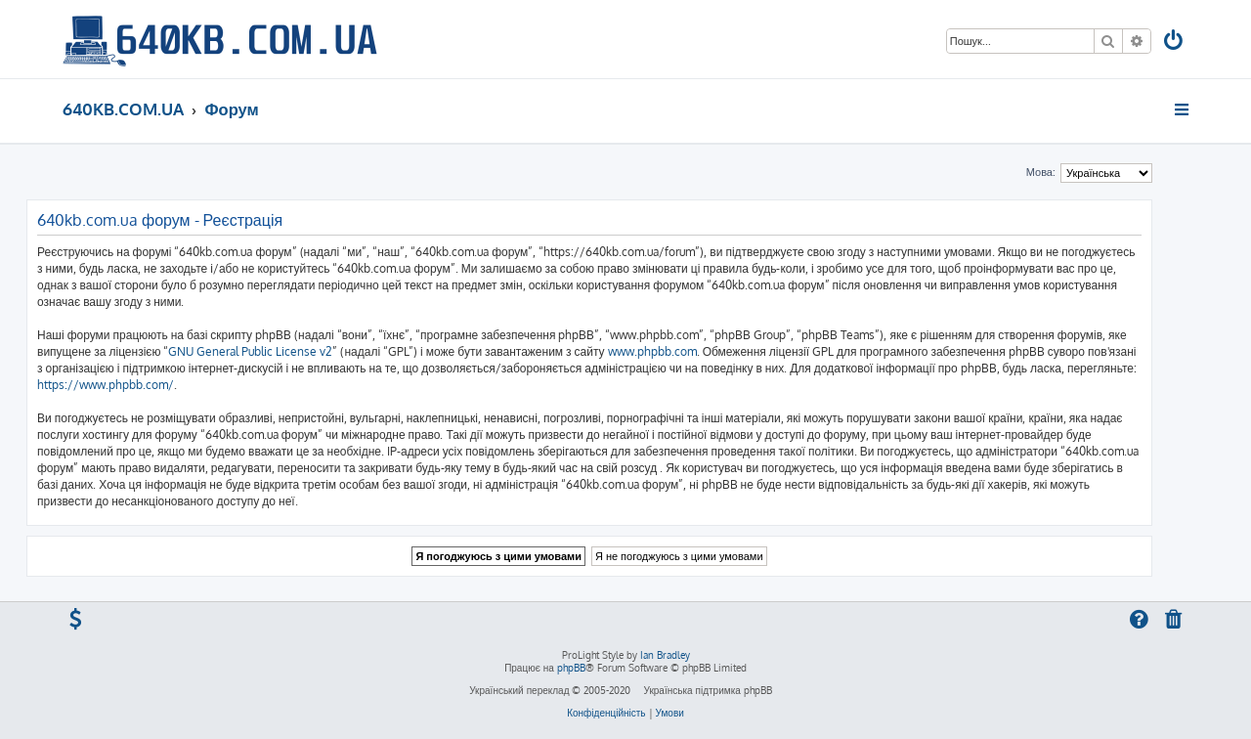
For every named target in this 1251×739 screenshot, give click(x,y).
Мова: (1041, 172)
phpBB (571, 668)
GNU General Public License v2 (250, 351)
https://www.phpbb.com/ (105, 384)
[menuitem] (1174, 42)
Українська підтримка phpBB (707, 690)
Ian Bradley (665, 655)
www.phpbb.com (652, 351)
